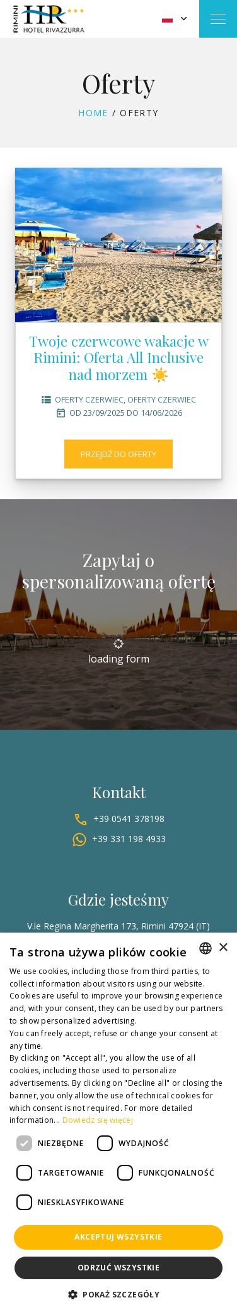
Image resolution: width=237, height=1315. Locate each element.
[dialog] (118, 1124)
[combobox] (205, 948)
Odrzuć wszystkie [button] (118, 1267)
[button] (118, 1294)
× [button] (223, 948)
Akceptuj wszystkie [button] (118, 1236)
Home (93, 113)
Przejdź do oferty (118, 454)
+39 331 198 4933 (129, 839)
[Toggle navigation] (218, 19)
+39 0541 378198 (129, 819)
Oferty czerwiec (89, 399)
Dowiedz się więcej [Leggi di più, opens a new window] (97, 1120)
